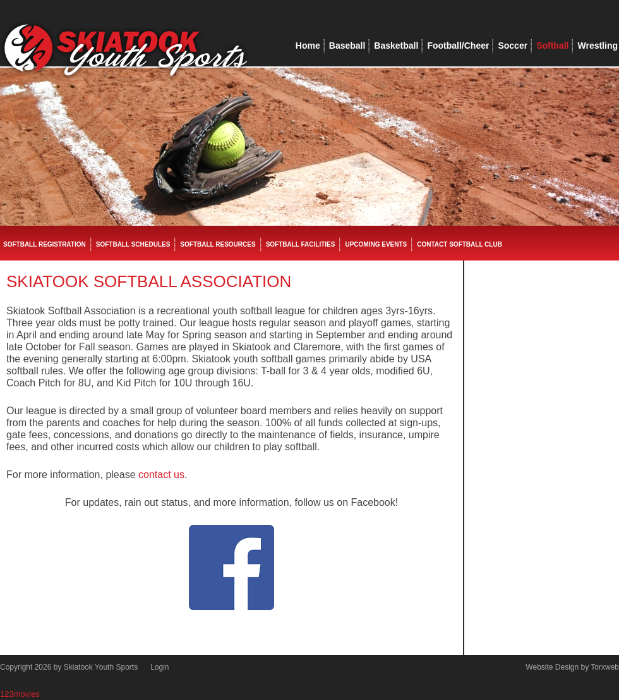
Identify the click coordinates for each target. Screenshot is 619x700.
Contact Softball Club (459, 244)
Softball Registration (44, 244)
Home (308, 45)
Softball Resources (217, 244)
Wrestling (597, 45)
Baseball (347, 45)
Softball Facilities (300, 244)
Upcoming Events (376, 244)
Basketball (396, 45)
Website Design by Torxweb (572, 667)
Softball (552, 45)
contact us (161, 474)
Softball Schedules (133, 244)
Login (159, 667)
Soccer (512, 45)
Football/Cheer (458, 45)
